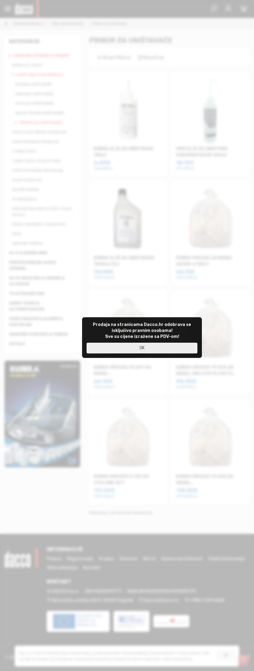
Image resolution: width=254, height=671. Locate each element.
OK (142, 347)
